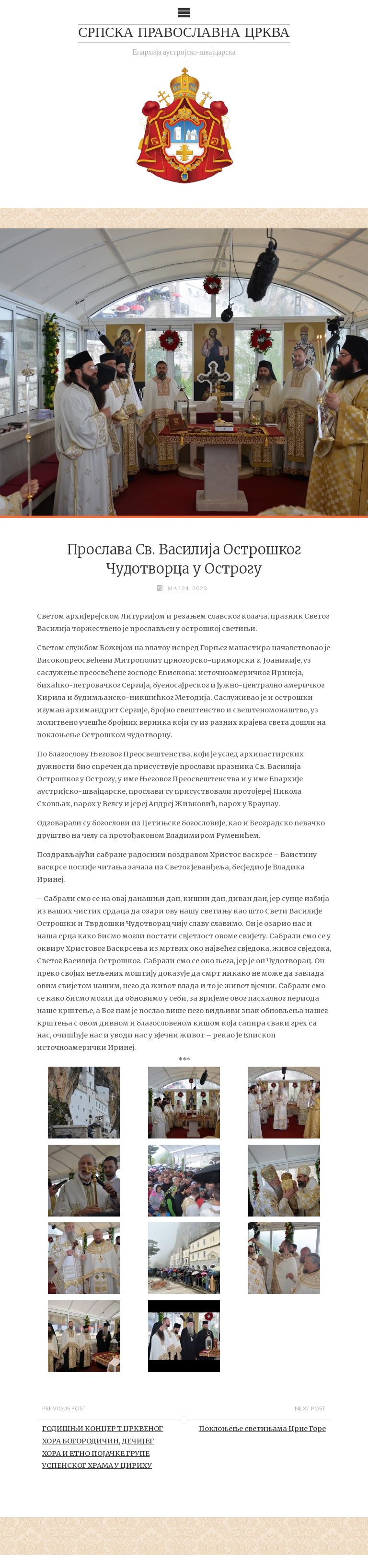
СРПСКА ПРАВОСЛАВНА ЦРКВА (183, 33)
